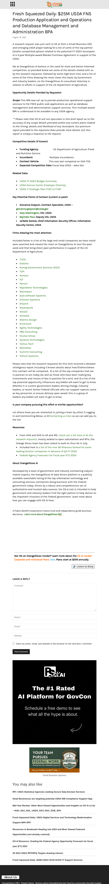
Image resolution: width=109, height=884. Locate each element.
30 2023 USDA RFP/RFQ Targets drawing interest (38, 853)
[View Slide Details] (54, 531)
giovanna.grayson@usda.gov (32, 208)
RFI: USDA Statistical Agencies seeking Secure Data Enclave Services (49, 792)
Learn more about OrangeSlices (43, 514)
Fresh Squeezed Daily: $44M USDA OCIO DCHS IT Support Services (48, 860)
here (52, 559)
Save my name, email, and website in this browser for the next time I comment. (54, 643)
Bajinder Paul (27, 216)
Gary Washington (29, 212)
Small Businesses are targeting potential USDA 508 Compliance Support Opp (52, 798)
